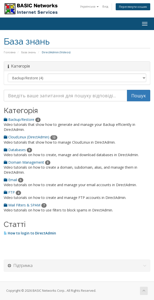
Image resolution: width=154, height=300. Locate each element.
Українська (89, 6)
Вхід (105, 6)
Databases (18, 149)
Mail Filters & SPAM (25, 205)
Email (13, 179)
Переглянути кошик (133, 7)
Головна (10, 52)
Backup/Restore (22, 119)
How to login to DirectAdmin (30, 233)
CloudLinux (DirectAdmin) (30, 137)
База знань (28, 52)
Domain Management (27, 162)
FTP (12, 192)
